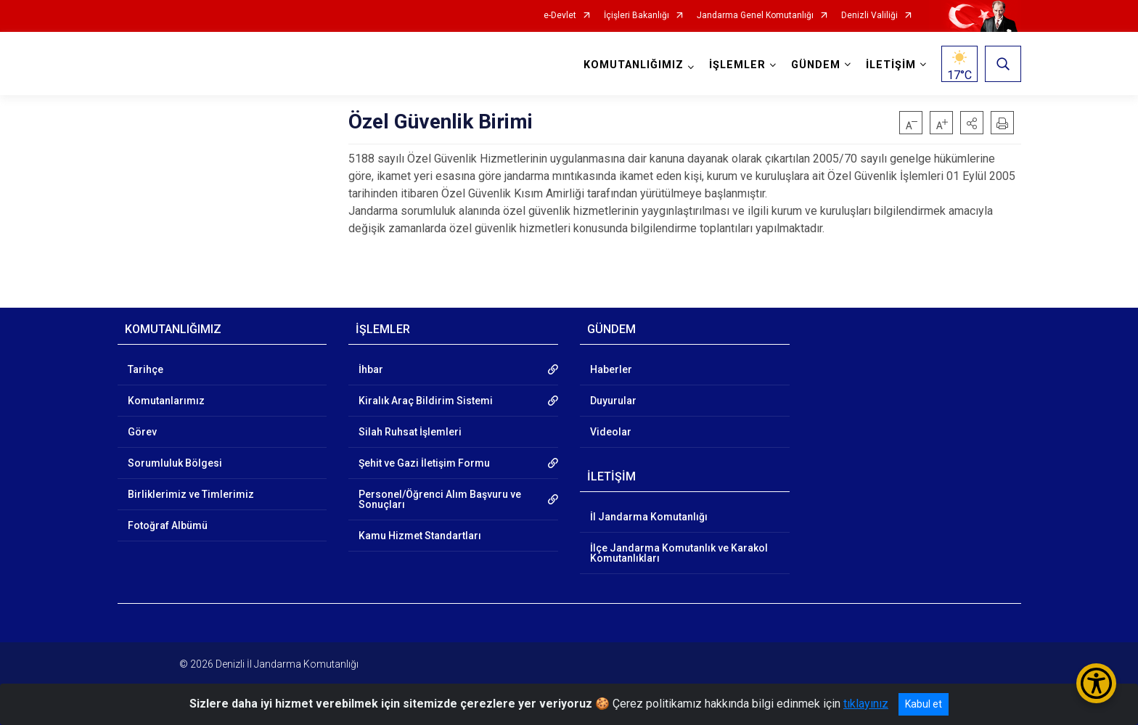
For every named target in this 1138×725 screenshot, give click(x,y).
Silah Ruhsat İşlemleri (410, 432)
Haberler (611, 369)
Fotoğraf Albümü (168, 525)
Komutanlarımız (166, 400)
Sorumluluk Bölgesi (175, 463)
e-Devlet (560, 15)
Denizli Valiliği (869, 15)
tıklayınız (865, 703)
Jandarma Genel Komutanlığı (755, 15)
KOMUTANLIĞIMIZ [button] (634, 65)
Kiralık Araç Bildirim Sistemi (426, 400)
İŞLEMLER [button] (737, 65)
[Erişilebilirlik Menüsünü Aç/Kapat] (1096, 683)
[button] (971, 122)
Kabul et (923, 704)
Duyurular (613, 400)
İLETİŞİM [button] (891, 65)
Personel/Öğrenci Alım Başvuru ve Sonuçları (440, 499)
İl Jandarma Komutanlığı (649, 517)
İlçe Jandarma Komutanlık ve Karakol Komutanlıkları (679, 553)
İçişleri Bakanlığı (636, 15)
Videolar (610, 432)
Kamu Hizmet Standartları (420, 535)
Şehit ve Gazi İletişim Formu (424, 463)
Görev (142, 432)
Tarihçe (145, 369)
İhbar (371, 369)
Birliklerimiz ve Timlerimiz (191, 494)
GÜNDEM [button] (815, 65)
